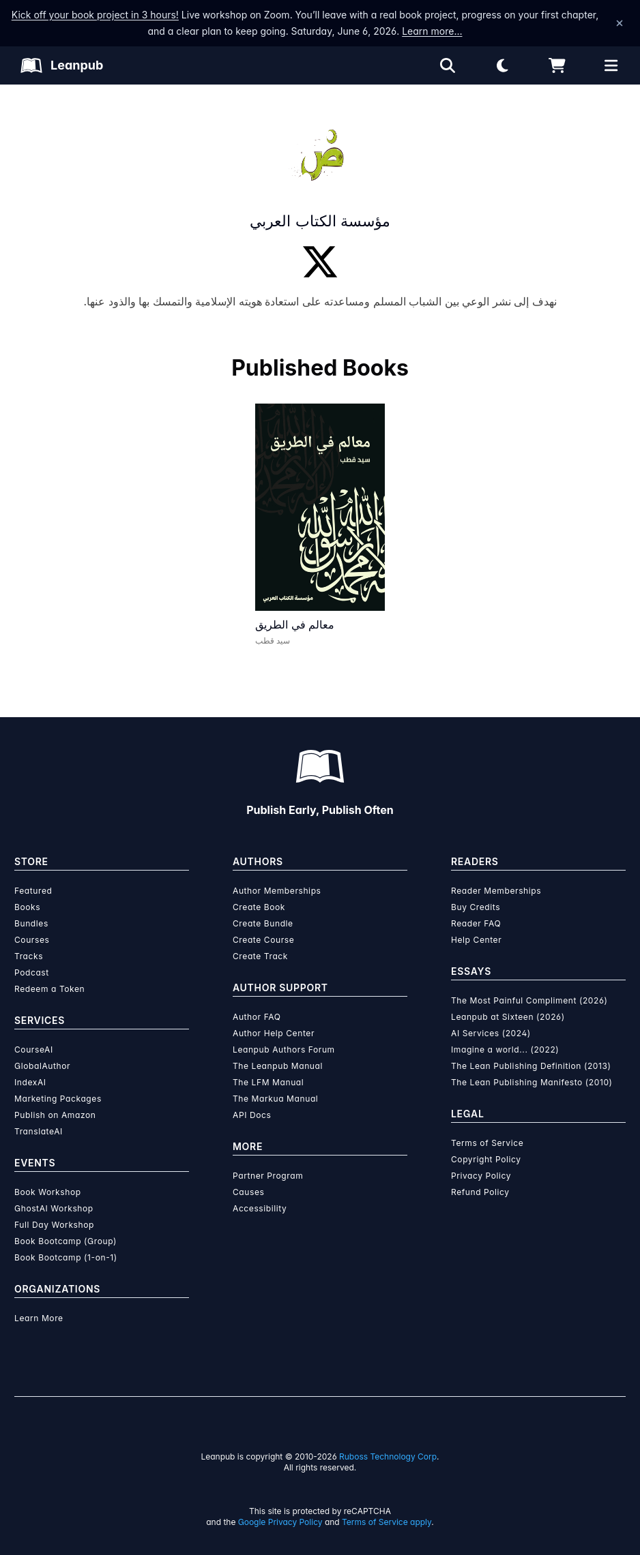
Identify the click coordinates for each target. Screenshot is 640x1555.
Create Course (263, 940)
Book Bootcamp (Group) (65, 1241)
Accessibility (260, 1208)
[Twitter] (320, 262)
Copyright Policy (486, 1159)
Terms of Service (487, 1143)
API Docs (252, 1115)
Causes (248, 1192)
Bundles (31, 923)
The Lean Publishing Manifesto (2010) (532, 1082)
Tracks (28, 956)
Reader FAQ (476, 923)
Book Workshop (47, 1192)
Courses (31, 940)
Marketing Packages (58, 1098)
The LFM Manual (268, 1082)
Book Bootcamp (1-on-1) (65, 1257)
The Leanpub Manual (278, 1066)
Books (27, 907)
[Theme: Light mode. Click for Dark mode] (502, 65)
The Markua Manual (275, 1098)
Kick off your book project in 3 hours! (95, 14)
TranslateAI (38, 1131)
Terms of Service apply (386, 1522)
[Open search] (447, 65)
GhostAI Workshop (53, 1208)
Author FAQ (257, 1017)
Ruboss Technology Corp (388, 1456)
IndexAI (30, 1082)
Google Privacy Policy (280, 1522)
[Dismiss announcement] (619, 23)
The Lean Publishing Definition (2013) (531, 1066)
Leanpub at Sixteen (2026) (508, 1017)
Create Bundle (263, 923)
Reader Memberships (496, 891)
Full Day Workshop (54, 1225)
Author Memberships (277, 891)
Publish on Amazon (55, 1115)
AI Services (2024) (491, 1033)
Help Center (476, 940)
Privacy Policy (481, 1176)
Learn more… (432, 31)
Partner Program (268, 1176)
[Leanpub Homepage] (61, 65)
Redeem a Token (49, 989)
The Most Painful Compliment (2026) (529, 1000)
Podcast (31, 972)
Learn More (38, 1318)
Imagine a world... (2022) (505, 1049)
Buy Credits (475, 907)
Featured (33, 891)
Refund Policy (480, 1192)
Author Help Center (274, 1033)
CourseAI (33, 1049)
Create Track (260, 956)
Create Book (259, 907)
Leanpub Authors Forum (284, 1049)
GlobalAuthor (42, 1066)
